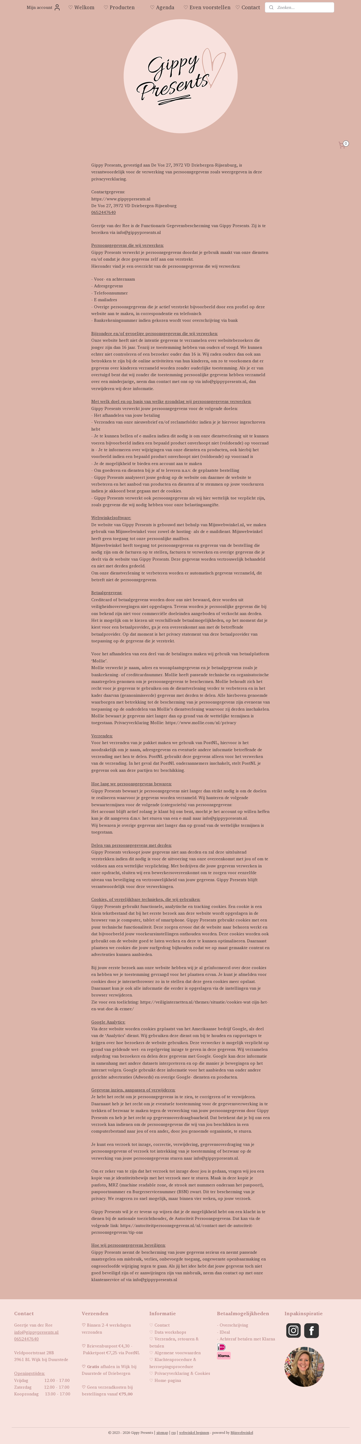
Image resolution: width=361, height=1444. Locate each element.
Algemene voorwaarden (178, 1352)
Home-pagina (168, 1380)
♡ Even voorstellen (206, 7)
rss (173, 1432)
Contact (162, 1324)
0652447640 (103, 212)
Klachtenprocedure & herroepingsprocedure (172, 1363)
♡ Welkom (81, 7)
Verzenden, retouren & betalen (174, 1342)
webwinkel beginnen (194, 1432)
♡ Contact (247, 7)
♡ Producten (122, 7)
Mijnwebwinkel (242, 1432)
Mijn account (44, 7)
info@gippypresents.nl (36, 1332)
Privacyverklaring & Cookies (182, 1373)
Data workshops (170, 1332)
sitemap (162, 1432)
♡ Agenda (162, 7)
